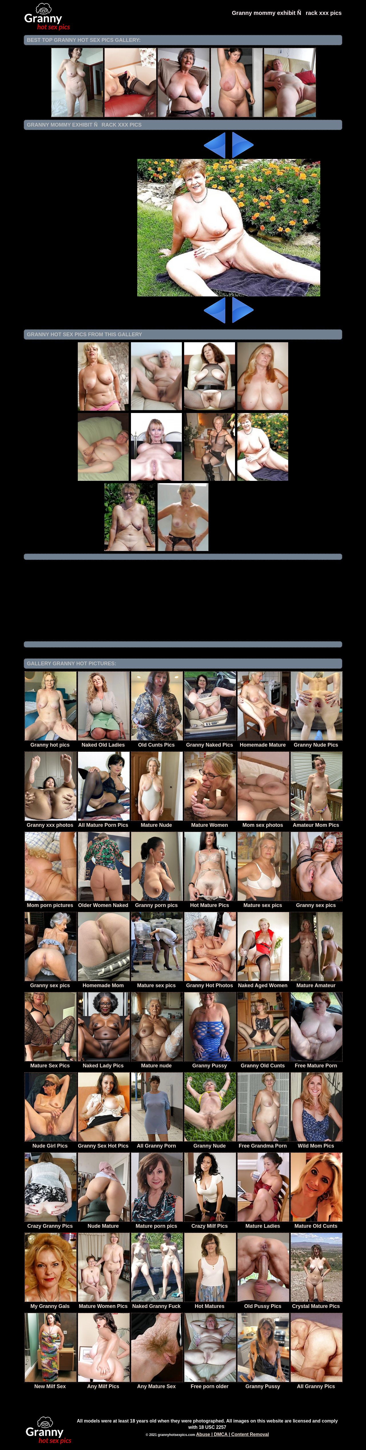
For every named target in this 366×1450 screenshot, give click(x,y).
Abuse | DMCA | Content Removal (232, 1434)
